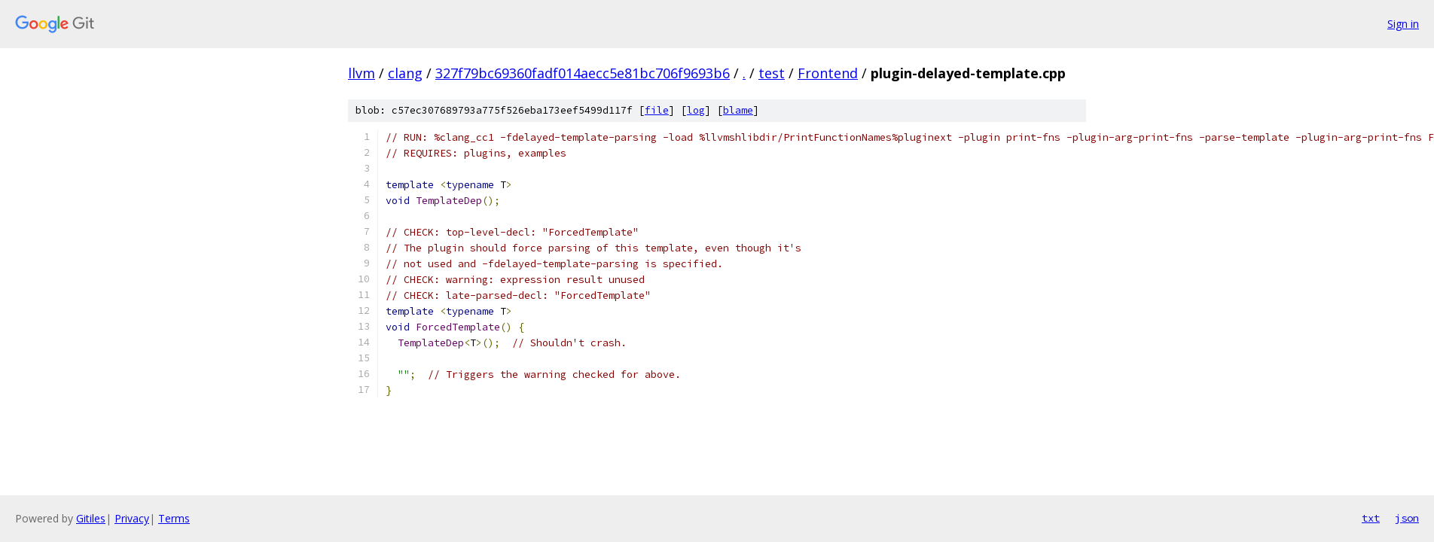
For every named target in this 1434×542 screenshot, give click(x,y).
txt (1371, 518)
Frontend (828, 73)
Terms (174, 518)
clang (405, 73)
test (771, 73)
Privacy (131, 518)
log (696, 110)
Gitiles (90, 518)
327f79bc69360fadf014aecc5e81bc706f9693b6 (582, 73)
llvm (361, 73)
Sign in (1403, 24)
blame (738, 110)
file (657, 110)
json (1407, 518)
